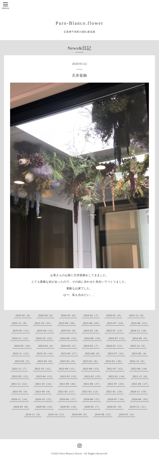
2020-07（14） (116, 399)
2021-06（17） (140, 383)
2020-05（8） (21, 406)
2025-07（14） (115, 323)
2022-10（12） (43, 368)
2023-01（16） (114, 361)
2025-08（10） (91, 323)
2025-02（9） (92, 330)
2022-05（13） (20, 376)
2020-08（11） (92, 399)
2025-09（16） (67, 323)
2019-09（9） (80, 414)
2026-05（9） (24, 315)
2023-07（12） (116, 353)
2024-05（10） (23, 345)
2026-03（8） (69, 315)
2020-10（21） (44, 399)
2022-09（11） (67, 368)
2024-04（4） (46, 345)
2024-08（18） (93, 338)
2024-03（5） (69, 345)
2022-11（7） (20, 368)
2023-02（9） (91, 361)
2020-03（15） (69, 406)
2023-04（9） (46, 361)
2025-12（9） (137, 315)
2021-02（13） (91, 391)
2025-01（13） (115, 330)
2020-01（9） (115, 406)
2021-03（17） (67, 391)
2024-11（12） (20, 338)
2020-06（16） (140, 399)
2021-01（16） (115, 391)
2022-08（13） (91, 368)
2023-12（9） (138, 345)
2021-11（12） (20, 383)
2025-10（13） (43, 323)
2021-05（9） (21, 391)
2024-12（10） (139, 330)
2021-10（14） (44, 383)
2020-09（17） (68, 399)
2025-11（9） (20, 323)
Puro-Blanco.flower (80, 23)
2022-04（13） (45, 376)
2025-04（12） (45, 330)
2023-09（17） (69, 353)
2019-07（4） (127, 414)
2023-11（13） (21, 353)
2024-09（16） (69, 338)
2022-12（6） (138, 361)
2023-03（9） (68, 361)
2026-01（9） (114, 315)
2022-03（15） (69, 376)
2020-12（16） (139, 391)
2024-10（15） (45, 338)
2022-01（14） (117, 376)
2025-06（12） (140, 323)
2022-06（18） (140, 368)
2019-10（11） (57, 414)
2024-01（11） (115, 345)
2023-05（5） (23, 361)
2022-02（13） (93, 376)
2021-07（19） (116, 383)
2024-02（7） (92, 345)
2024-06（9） (141, 338)
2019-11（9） (33, 414)
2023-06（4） (140, 353)
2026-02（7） (92, 315)
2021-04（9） (43, 391)
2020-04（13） (45, 406)
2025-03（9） (69, 330)
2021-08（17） (92, 383)
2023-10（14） (45, 353)
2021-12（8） (141, 376)
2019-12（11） (138, 406)
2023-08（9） (93, 353)
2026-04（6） (46, 315)
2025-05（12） (21, 330)
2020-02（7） (92, 406)
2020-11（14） (20, 399)
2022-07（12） (115, 368)
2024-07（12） (117, 338)
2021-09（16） (68, 383)
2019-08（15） (103, 414)
